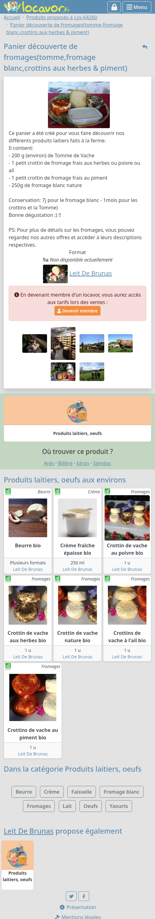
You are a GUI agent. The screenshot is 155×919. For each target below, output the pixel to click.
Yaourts (119, 806)
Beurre (23, 791)
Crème (52, 791)
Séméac (102, 463)
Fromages (39, 806)
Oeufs (91, 806)
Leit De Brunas (28, 569)
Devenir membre (77, 311)
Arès (49, 463)
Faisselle (81, 791)
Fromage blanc (122, 791)
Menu (137, 7)
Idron (82, 463)
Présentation (77, 907)
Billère (65, 463)
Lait (67, 806)
